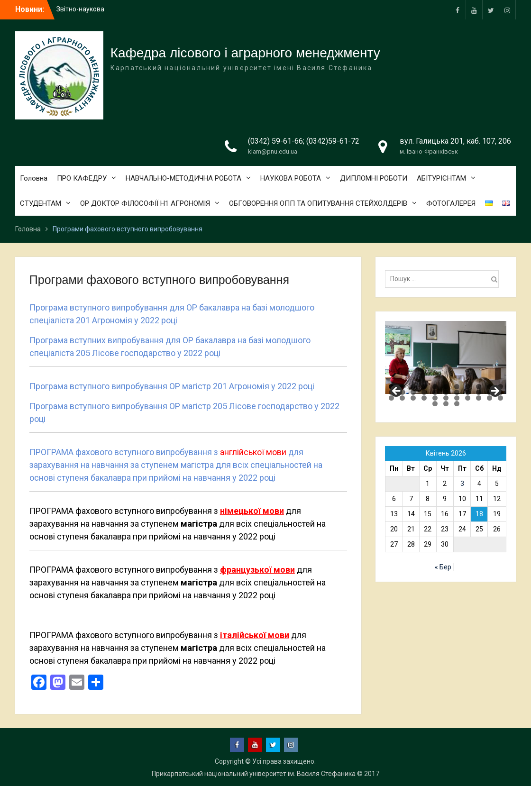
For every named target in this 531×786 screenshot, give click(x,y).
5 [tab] (435, 386)
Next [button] (494, 391)
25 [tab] (413, 398)
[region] (445, 357)
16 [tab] (435, 392)
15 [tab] (424, 392)
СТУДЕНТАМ (40, 203)
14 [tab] (413, 392)
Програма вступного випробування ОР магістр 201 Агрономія (149, 386)
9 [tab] (478, 386)
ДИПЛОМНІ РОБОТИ (373, 178)
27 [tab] (435, 398)
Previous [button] (397, 391)
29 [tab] (456, 398)
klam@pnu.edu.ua (272, 151)
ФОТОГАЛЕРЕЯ (451, 203)
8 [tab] (467, 386)
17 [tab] (446, 392)
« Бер (443, 567)
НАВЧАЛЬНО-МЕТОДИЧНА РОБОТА (183, 178)
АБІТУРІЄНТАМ (441, 178)
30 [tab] (467, 398)
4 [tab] (424, 386)
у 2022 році (154, 320)
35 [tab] (446, 403)
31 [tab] (478, 398)
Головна (33, 178)
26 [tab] (424, 398)
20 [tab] (478, 392)
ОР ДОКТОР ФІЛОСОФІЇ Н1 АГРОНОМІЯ (145, 203)
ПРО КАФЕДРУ (82, 178)
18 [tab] (456, 392)
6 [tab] (446, 386)
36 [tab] (456, 403)
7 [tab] (456, 386)
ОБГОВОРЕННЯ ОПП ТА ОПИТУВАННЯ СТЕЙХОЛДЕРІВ (318, 203)
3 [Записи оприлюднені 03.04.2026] (462, 483)
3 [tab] (413, 386)
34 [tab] (435, 403)
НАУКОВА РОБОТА (290, 178)
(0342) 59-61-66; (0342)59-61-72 (303, 141)
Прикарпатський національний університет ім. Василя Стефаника (254, 773)
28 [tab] (446, 398)
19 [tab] (467, 392)
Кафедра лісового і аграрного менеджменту (245, 53)
